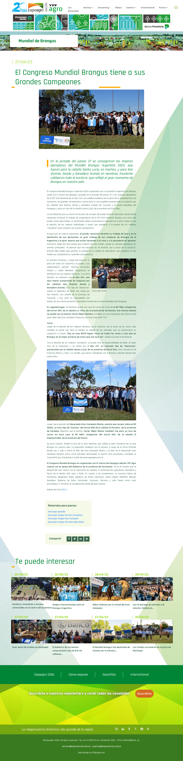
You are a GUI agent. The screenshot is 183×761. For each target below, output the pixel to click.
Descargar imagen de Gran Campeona (65, 515)
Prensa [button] (162, 7)
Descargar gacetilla (56, 511)
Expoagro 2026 (44, 674)
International (147, 7)
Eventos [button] (130, 7)
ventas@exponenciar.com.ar (76, 746)
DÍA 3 (64, 489)
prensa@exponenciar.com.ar (107, 746)
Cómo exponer (78, 674)
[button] (69, 539)
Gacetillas (109, 674)
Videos (118, 7)
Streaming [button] (103, 7)
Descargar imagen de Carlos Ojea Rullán (66, 522)
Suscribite (144, 694)
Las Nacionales (73, 9)
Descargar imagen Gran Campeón (63, 518)
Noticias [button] (87, 7)
